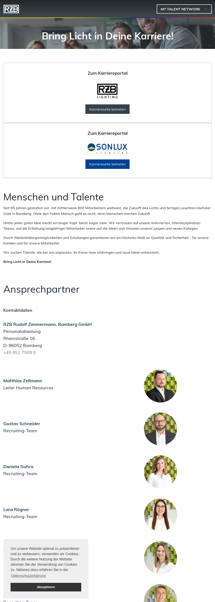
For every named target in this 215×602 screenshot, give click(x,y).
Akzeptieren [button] (46, 587)
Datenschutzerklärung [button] (28, 576)
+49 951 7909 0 (19, 352)
